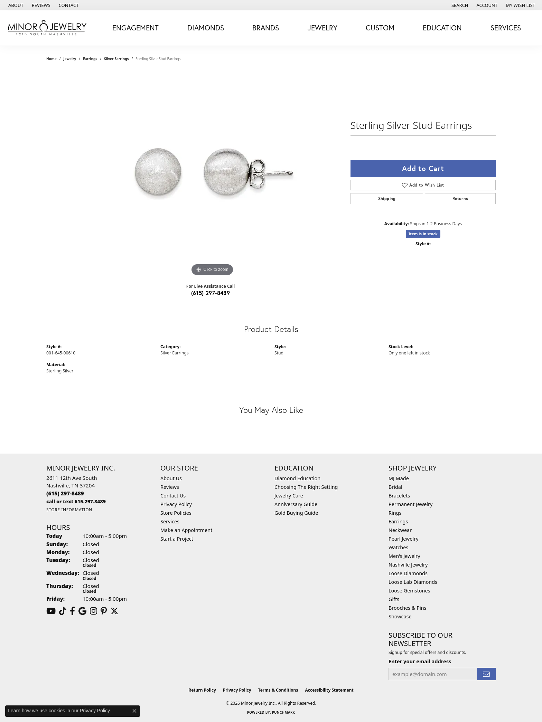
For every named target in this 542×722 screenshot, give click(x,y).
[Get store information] (69, 510)
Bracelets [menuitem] (399, 495)
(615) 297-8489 (210, 292)
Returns (460, 198)
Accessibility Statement (329, 690)
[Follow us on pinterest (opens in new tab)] (104, 611)
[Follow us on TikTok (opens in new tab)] (62, 611)
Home (51, 58)
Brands (265, 27)
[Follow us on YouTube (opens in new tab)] (51, 611)
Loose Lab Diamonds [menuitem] (413, 582)
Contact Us (173, 495)
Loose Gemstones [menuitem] (409, 590)
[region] (212, 174)
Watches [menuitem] (398, 547)
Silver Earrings (116, 58)
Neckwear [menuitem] (400, 530)
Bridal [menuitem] (395, 487)
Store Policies (175, 513)
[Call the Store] (65, 493)
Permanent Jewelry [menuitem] (410, 504)
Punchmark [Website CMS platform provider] (283, 712)
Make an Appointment (186, 530)
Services (505, 27)
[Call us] (76, 501)
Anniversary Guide (295, 504)
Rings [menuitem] (395, 513)
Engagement (135, 27)
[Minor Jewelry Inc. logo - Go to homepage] (47, 28)
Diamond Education (297, 478)
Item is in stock (423, 233)
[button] (459, 5)
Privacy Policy (176, 504)
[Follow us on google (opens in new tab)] (82, 611)
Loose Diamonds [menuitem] (408, 573)
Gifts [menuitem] (394, 599)
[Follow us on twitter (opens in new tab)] (114, 611)
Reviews (169, 487)
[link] (15, 5)
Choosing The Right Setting (306, 487)
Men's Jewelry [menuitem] (404, 556)
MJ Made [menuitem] (399, 478)
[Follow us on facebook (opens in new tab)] (72, 611)
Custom (380, 27)
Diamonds (205, 27)
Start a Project (176, 538)
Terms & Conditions (278, 690)
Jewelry (322, 27)
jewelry (69, 58)
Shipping (387, 198)
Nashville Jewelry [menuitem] (408, 564)
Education (442, 27)
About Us (171, 478)
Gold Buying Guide (296, 513)
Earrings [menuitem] (398, 521)
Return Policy (202, 690)
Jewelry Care (288, 495)
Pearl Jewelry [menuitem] (403, 538)
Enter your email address (420, 661)
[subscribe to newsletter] (486, 674)
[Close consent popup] (134, 711)
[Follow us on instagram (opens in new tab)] (93, 611)
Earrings (90, 58)
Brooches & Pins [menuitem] (407, 608)
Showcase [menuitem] (400, 616)
